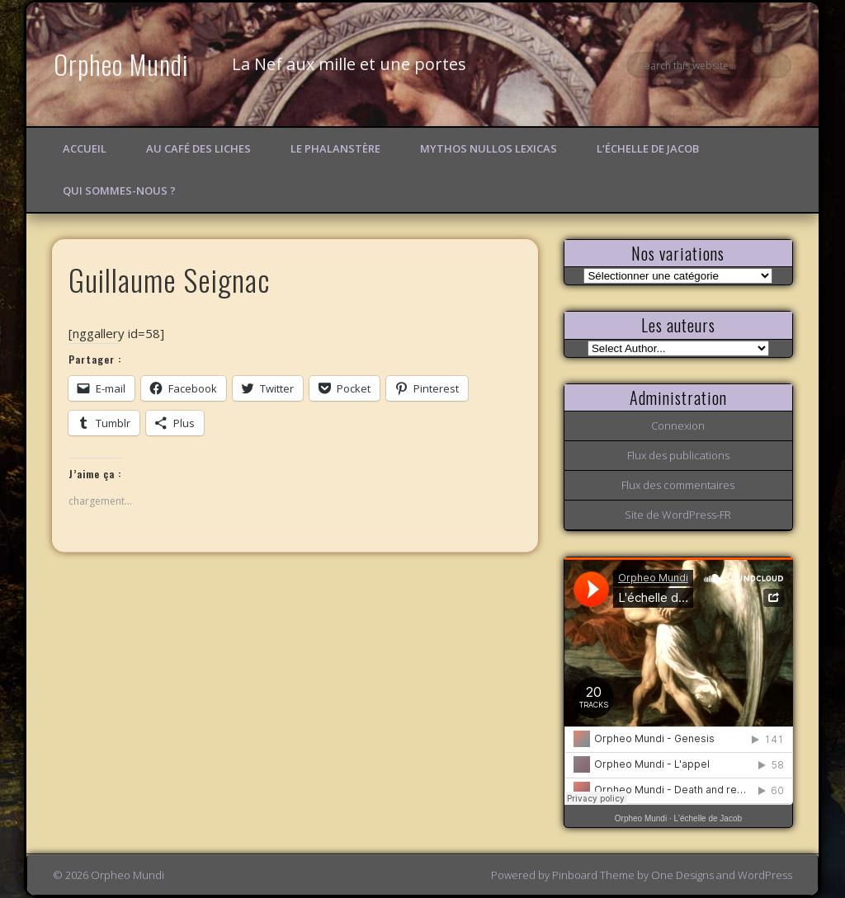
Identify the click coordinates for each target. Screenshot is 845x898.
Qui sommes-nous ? (119, 190)
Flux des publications (678, 455)
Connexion (678, 425)
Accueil (84, 148)
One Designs (682, 874)
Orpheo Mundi (121, 64)
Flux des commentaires (677, 484)
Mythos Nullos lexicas (488, 148)
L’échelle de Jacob (648, 148)
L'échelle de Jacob (708, 818)
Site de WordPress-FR (678, 514)
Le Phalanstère (335, 148)
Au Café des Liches (198, 148)
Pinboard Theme (593, 874)
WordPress (765, 874)
